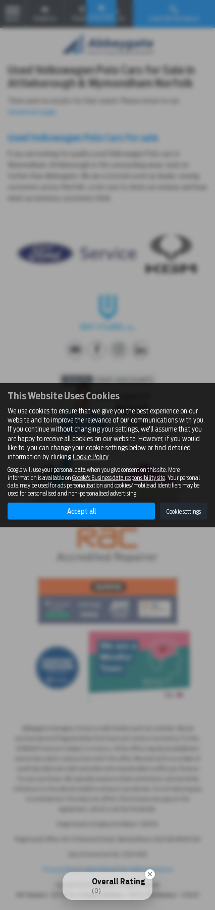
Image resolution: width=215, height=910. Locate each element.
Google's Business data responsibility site (118, 477)
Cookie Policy (90, 457)
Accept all (81, 511)
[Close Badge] (150, 874)
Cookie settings (184, 511)
